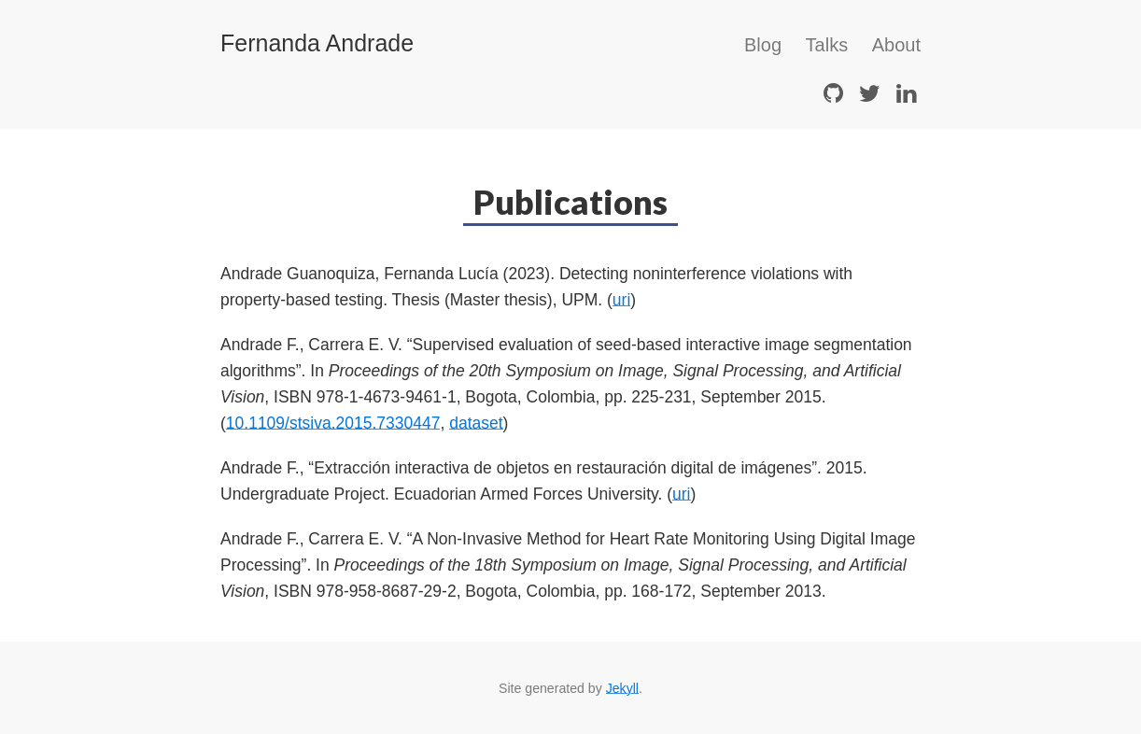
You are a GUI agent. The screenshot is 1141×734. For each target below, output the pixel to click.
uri (621, 299)
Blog (763, 45)
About (896, 45)
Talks (827, 45)
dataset (475, 423)
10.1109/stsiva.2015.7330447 (333, 423)
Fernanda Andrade (317, 43)
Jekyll (622, 688)
